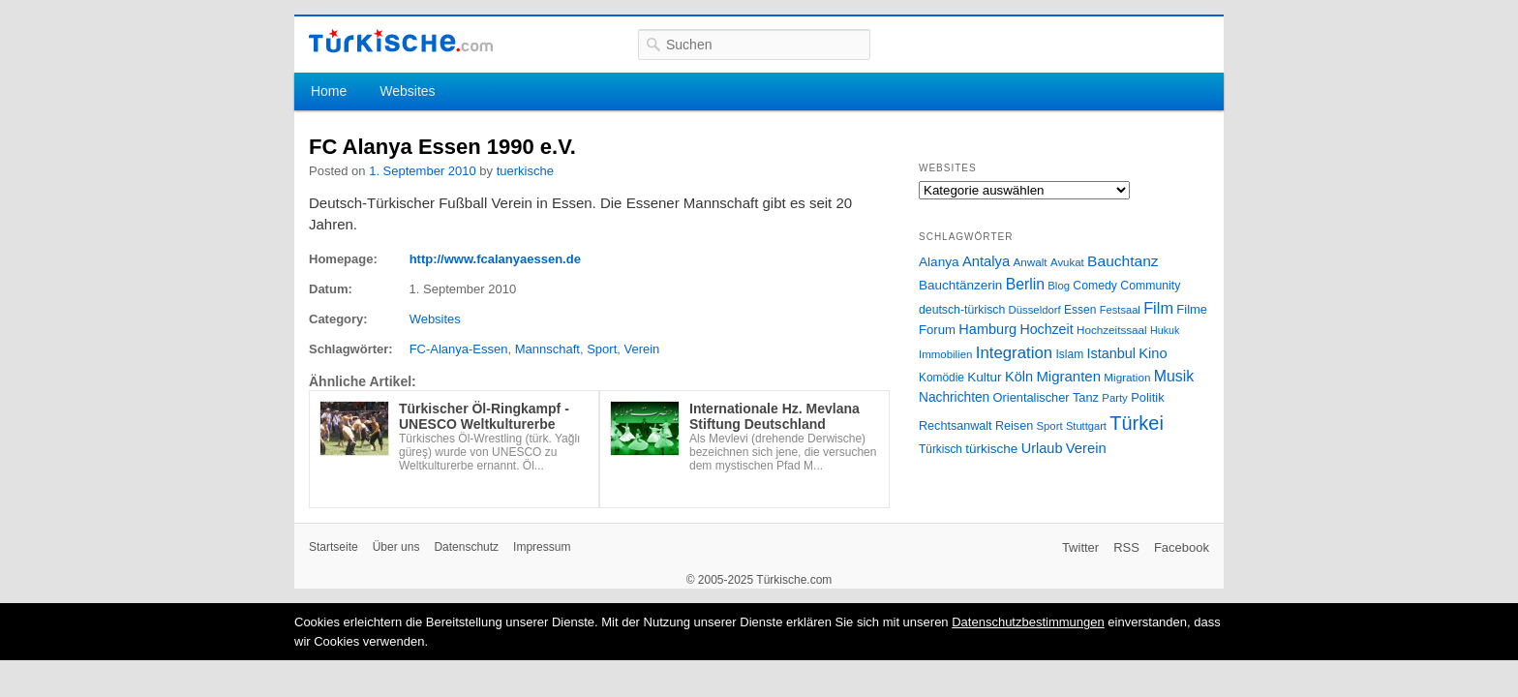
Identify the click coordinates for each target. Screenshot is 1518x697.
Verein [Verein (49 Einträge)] (1086, 448)
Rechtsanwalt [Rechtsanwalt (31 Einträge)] (955, 426)
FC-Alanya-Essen (459, 349)
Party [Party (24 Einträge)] (1114, 398)
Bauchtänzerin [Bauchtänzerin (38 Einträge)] (960, 285)
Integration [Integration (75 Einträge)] (1014, 353)
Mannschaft (547, 349)
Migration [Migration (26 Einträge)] (1127, 377)
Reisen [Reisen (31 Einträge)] (1014, 426)
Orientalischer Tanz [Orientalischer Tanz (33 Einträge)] (1046, 397)
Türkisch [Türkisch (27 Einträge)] (940, 449)
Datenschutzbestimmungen (1028, 622)
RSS (1126, 547)
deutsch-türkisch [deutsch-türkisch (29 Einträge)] (962, 310)
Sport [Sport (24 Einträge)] (1050, 426)
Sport (602, 349)
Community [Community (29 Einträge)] (1150, 285)
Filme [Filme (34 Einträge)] (1191, 309)
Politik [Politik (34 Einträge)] (1148, 397)
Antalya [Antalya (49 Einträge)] (986, 261)
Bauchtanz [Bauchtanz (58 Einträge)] (1122, 261)
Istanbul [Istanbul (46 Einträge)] (1111, 353)
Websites (407, 91)
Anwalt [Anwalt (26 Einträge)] (1030, 262)
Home (329, 91)
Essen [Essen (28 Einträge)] (1080, 310)
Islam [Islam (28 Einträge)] (1069, 354)
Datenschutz (466, 547)
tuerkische (525, 171)
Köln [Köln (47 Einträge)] (1019, 376)
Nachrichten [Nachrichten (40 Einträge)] (954, 397)
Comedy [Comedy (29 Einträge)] (1095, 285)
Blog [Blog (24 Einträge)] (1058, 285)
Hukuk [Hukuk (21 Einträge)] (1164, 330)
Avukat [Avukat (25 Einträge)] (1067, 262)
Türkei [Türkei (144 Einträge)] (1136, 423)
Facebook (1181, 547)
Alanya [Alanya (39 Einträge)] (939, 262)
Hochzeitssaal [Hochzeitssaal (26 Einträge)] (1112, 329)
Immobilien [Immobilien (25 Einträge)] (945, 354)
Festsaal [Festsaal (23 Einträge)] (1120, 310)
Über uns (396, 547)
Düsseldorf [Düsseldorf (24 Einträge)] (1035, 310)
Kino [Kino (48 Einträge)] (1152, 353)
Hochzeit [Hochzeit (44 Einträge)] (1046, 329)
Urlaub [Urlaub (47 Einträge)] (1042, 448)
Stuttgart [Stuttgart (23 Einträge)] (1086, 426)
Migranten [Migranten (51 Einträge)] (1068, 376)
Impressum (541, 547)
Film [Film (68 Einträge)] (1158, 308)
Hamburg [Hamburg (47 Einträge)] (987, 329)
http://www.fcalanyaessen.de (495, 259)
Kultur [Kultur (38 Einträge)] (984, 377)
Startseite (333, 547)
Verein (641, 349)
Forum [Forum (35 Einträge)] (937, 329)
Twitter (1080, 547)
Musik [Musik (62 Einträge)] (1174, 376)
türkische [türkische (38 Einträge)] (991, 448)
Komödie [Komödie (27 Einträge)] (941, 377)
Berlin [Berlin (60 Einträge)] (1025, 284)
